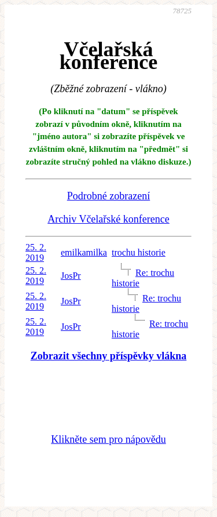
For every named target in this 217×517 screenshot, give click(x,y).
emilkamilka (84, 252)
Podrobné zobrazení (108, 196)
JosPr (71, 276)
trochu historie (138, 252)
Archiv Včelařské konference (108, 219)
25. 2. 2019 (35, 252)
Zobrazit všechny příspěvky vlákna (109, 356)
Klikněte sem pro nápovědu (108, 439)
